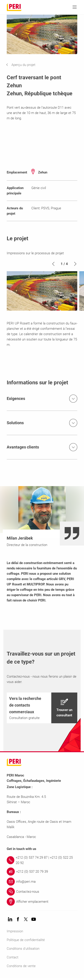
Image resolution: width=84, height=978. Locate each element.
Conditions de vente (21, 966)
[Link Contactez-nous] (42, 892)
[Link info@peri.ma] (42, 882)
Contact (12, 957)
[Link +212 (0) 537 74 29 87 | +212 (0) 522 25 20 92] (42, 860)
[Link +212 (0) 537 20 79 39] (42, 872)
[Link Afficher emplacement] (42, 902)
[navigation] (24, 64)
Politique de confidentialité (26, 940)
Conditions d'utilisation (23, 949)
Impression (15, 931)
